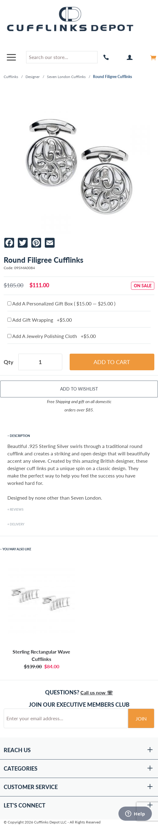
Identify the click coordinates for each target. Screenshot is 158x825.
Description (20, 436)
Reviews (16, 509)
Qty (8, 362)
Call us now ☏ (96, 692)
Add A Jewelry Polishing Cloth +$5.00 (51, 336)
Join (141, 718)
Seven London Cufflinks (66, 76)
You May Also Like (16, 549)
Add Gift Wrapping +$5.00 (39, 320)
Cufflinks (11, 76)
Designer (32, 76)
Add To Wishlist (79, 388)
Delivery (17, 524)
